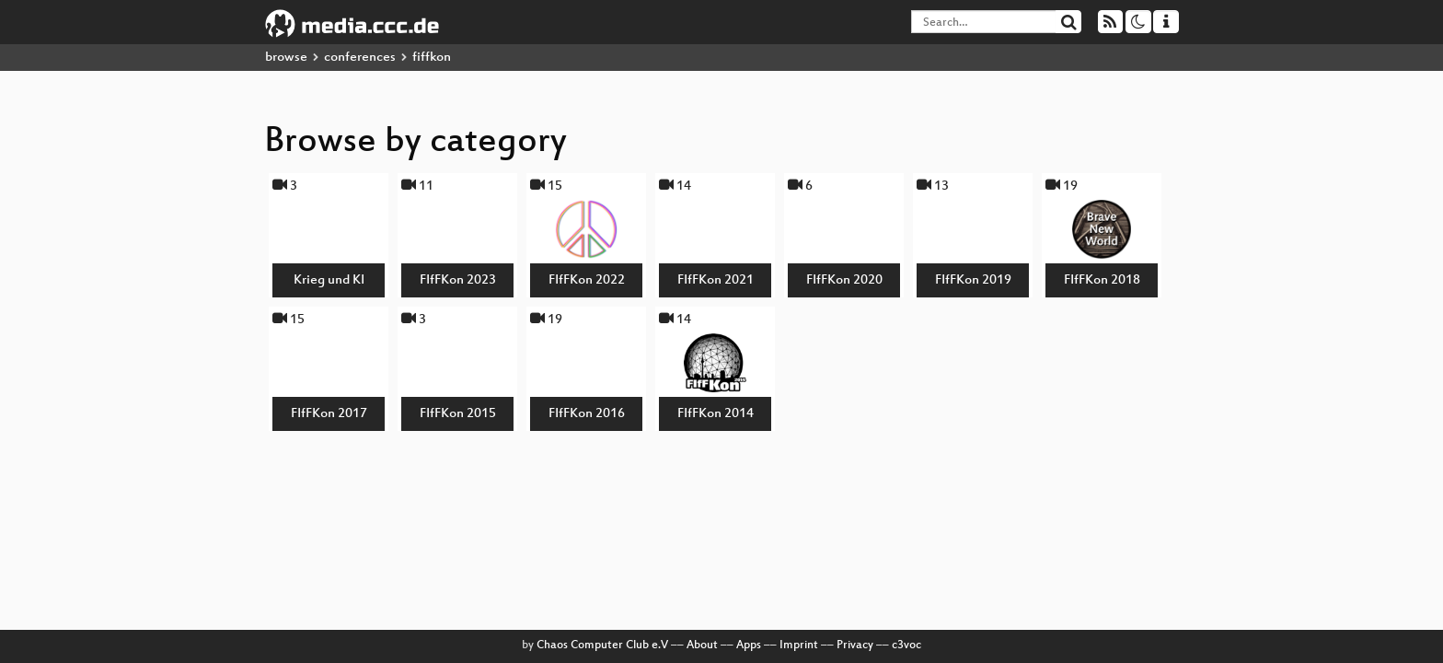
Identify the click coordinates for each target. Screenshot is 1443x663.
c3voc (906, 645)
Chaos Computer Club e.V (602, 645)
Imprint (798, 645)
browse (286, 57)
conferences (360, 57)
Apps (748, 645)
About (702, 645)
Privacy (855, 645)
